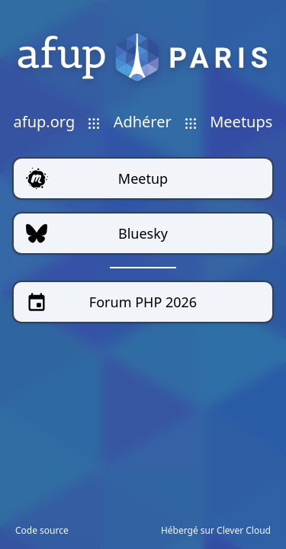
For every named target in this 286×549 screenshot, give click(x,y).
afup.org (45, 121)
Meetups (241, 121)
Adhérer (143, 121)
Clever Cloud (244, 530)
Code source (42, 531)
